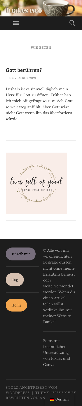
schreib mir (20, 253)
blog (14, 279)
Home (16, 305)
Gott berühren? (24, 70)
